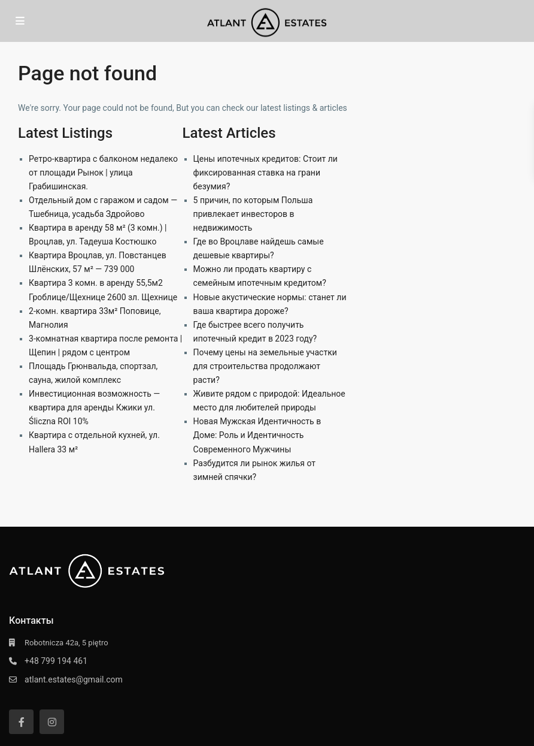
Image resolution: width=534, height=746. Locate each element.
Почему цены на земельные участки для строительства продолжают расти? (265, 366)
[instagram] (52, 721)
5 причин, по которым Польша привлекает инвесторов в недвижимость (253, 213)
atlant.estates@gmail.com (74, 679)
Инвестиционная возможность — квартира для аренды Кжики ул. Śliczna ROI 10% (94, 407)
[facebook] (21, 721)
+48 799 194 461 (56, 661)
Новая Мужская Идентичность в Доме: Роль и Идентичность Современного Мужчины (257, 435)
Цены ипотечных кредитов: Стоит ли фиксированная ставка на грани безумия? (265, 172)
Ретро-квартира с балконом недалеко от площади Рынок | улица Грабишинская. (103, 172)
